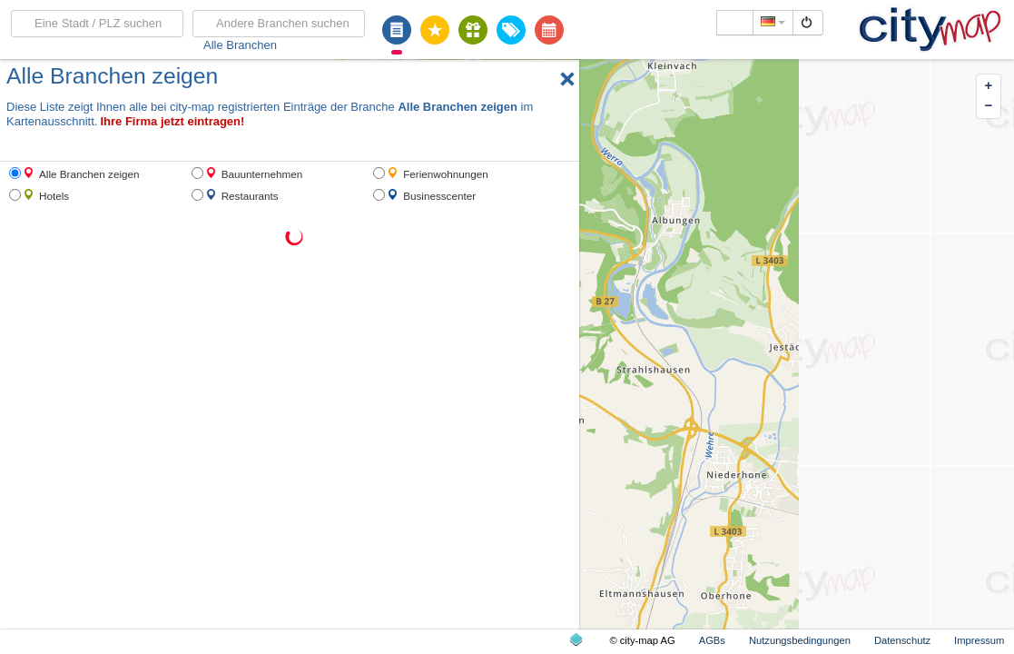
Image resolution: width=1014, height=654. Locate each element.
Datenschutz (902, 640)
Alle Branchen (240, 45)
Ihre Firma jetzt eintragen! (172, 121)
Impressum (979, 640)
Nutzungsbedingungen (800, 640)
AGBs (712, 640)
